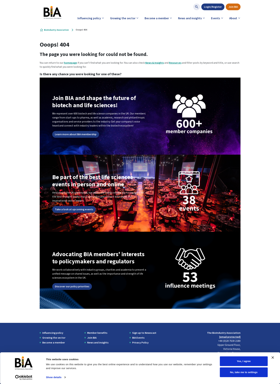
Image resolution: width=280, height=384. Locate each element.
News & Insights (154, 63)
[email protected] (230, 337)
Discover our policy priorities (72, 286)
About (233, 18)
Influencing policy (89, 18)
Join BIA (233, 7)
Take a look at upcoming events (74, 209)
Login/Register (213, 7)
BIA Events (138, 338)
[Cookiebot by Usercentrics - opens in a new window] (23, 377)
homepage (70, 63)
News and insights (190, 18)
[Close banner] (273, 357)
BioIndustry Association (56, 30)
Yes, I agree (244, 361)
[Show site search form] (196, 7)
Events (215, 18)
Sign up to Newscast (144, 333)
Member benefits (97, 333)
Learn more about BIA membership (75, 134)
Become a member (157, 18)
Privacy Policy (140, 342)
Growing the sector (122, 18)
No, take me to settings (243, 372)
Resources (175, 63)
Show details (54, 377)
